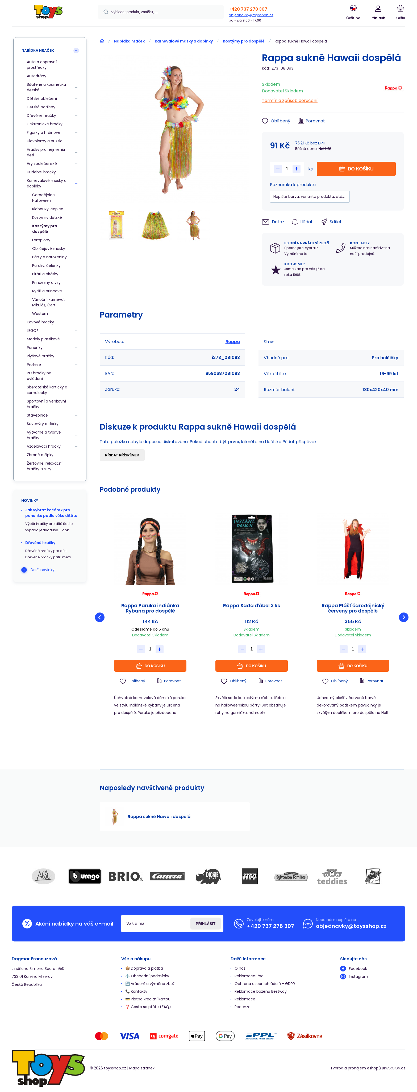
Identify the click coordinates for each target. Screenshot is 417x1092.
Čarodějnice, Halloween (44, 197)
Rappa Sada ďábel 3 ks (251, 606)
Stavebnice (37, 415)
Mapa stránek (142, 1068)
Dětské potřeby (41, 107)
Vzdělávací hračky (44, 446)
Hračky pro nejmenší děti (46, 152)
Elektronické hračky (44, 124)
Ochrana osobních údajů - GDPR (265, 983)
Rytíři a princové (47, 291)
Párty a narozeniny (49, 257)
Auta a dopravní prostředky (42, 64)
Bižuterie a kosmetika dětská (46, 87)
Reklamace (245, 999)
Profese (34, 364)
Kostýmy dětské (47, 217)
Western (40, 313)
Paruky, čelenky (46, 265)
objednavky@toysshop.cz (251, 15)
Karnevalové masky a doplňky (184, 41)
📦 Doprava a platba (144, 968)
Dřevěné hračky (41, 115)
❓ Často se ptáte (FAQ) (148, 1006)
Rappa (233, 342)
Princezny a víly (46, 282)
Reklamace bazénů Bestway (261, 991)
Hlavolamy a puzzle (44, 141)
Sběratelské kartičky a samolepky (47, 389)
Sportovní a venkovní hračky (46, 404)
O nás (240, 968)
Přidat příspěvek (122, 455)
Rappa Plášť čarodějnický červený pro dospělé (353, 608)
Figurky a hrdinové (43, 132)
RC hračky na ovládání (39, 375)
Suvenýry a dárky (43, 423)
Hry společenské (42, 163)
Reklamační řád (249, 976)
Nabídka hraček (129, 41)
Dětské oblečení (42, 98)
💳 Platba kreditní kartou (147, 999)
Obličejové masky (48, 248)
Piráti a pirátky (45, 274)
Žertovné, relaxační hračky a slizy (44, 466)
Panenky (35, 347)
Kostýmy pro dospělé (244, 41)
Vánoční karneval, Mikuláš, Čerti (48, 302)
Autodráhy (36, 76)
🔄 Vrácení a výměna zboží (150, 983)
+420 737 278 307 (248, 9)
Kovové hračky (40, 322)
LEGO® (33, 330)
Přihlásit (205, 924)
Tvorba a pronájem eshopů (355, 1068)
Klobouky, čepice (47, 209)
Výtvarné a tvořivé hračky (44, 435)
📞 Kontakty (136, 991)
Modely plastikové (43, 339)
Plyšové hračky (40, 356)
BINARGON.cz (393, 1068)
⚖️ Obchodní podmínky (147, 976)
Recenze (243, 1006)
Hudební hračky (41, 172)
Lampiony (41, 240)
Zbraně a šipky (40, 454)
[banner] (48, 14)
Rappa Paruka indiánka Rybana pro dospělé (150, 608)
